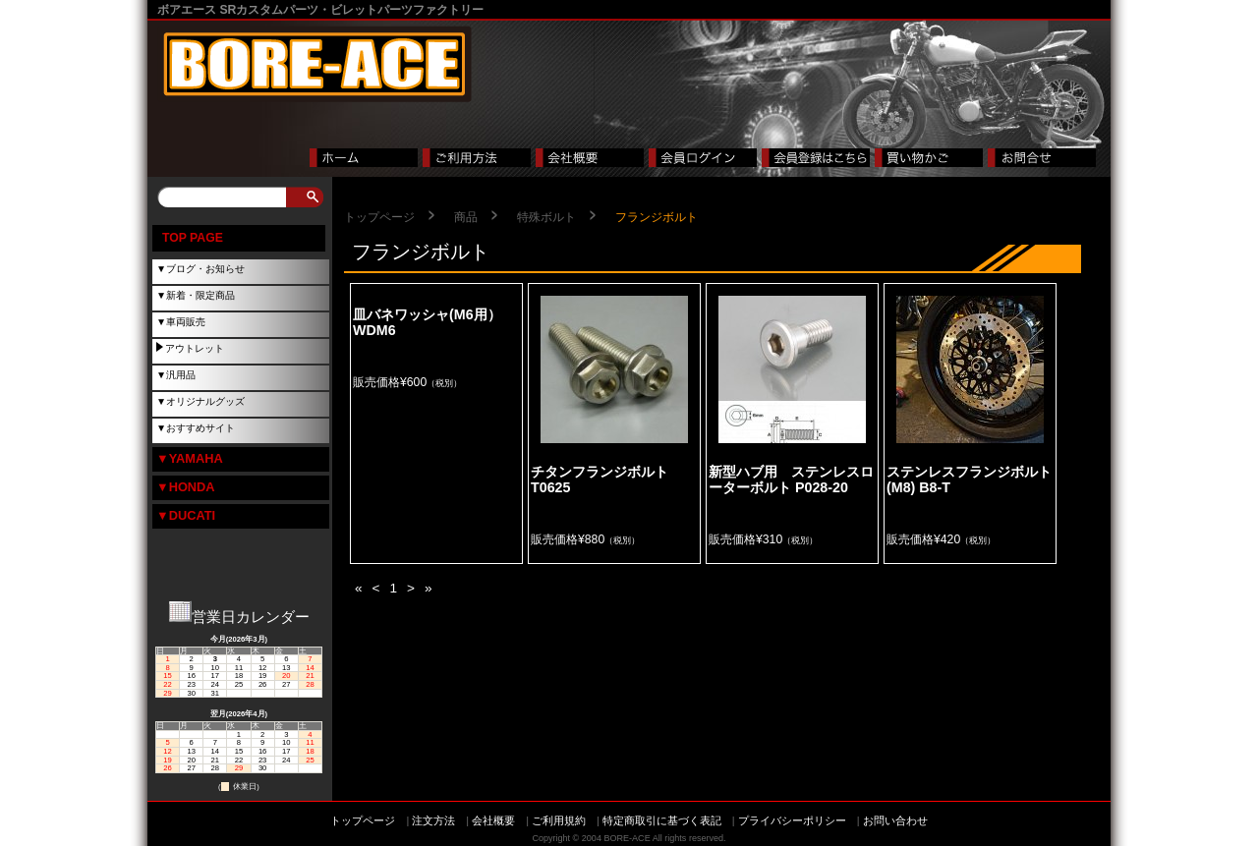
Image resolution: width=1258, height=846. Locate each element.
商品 (466, 217)
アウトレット (194, 348)
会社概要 (493, 820)
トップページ (379, 217)
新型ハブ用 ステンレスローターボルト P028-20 (791, 479)
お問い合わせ (895, 820)
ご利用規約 (559, 820)
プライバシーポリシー (792, 820)
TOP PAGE (192, 238)
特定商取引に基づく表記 (661, 820)
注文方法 (433, 820)
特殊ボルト (546, 217)
